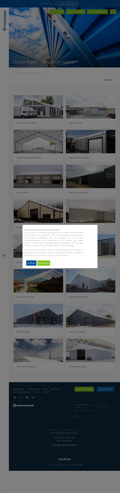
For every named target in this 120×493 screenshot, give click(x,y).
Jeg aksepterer (46, 263)
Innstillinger (32, 263)
